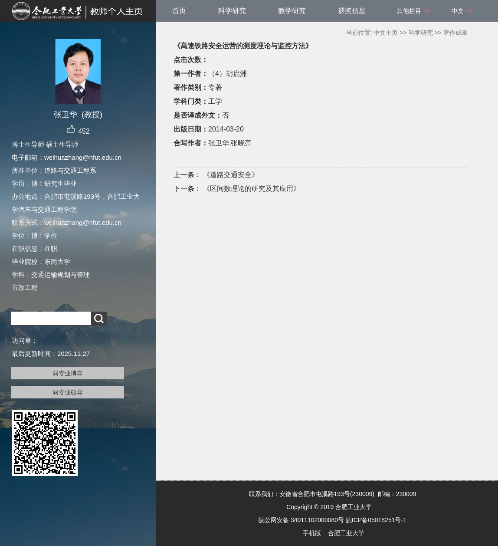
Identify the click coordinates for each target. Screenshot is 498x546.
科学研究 (232, 10)
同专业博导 (67, 373)
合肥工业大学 (346, 533)
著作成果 (455, 32)
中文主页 (386, 32)
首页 (179, 10)
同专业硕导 (67, 392)
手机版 (312, 533)
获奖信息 (352, 10)
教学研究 (292, 10)
